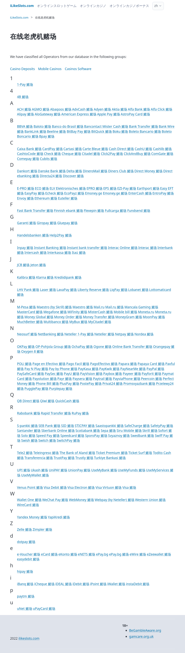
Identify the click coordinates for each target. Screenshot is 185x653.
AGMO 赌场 (40, 109)
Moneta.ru (146, 312)
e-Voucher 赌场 (28, 554)
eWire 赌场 (138, 554)
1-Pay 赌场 (25, 84)
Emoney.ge (93, 193)
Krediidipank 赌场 (67, 277)
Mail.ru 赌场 (114, 307)
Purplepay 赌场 (60, 388)
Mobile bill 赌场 (125, 312)
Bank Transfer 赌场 (143, 126)
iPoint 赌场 (98, 584)
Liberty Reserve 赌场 (93, 289)
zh (156, 5)
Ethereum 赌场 (46, 198)
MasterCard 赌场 (30, 312)
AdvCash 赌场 (82, 109)
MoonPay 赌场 (154, 317)
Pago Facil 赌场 (77, 364)
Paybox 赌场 (112, 373)
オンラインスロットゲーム (57, 5)
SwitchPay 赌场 (68, 440)
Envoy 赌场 (25, 198)
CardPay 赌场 (52, 149)
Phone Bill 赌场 (47, 383)
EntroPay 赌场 (163, 193)
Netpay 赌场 (124, 334)
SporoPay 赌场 (96, 435)
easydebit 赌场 (28, 559)
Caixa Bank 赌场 (29, 149)
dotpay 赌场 (26, 542)
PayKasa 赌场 (88, 369)
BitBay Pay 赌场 (78, 131)
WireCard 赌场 (28, 505)
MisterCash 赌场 (100, 312)
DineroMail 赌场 (95, 171)
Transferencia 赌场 (38, 458)
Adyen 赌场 (102, 109)
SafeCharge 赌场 (137, 425)
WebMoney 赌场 (81, 500)
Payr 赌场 (64, 378)
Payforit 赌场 (151, 373)
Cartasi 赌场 (73, 149)
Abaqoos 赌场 (60, 109)
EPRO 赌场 (95, 188)
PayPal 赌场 (155, 369)
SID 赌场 (67, 425)
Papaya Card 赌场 (151, 364)
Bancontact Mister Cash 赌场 (106, 126)
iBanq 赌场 (25, 584)
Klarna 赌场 (45, 277)
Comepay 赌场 (28, 158)
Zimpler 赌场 (42, 529)
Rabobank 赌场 (28, 413)
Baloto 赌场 (42, 126)
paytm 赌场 (25, 596)
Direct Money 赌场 (148, 171)
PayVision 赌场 (91, 373)
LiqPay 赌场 (118, 289)
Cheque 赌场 (71, 153)
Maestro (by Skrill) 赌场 (54, 307)
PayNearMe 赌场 (133, 369)
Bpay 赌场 (46, 136)
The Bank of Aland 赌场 (77, 453)
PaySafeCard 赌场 (30, 373)
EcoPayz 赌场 (74, 193)
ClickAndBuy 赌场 (137, 153)
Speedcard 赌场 (72, 435)
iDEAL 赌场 (63, 584)
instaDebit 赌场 (137, 584)
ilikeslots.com (28, 638)
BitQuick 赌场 (101, 131)
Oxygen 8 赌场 (32, 351)
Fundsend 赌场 (138, 210)
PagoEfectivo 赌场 (103, 364)
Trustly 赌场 (84, 458)
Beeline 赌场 (56, 131)
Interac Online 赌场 (122, 247)
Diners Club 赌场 (120, 171)
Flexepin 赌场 (94, 210)
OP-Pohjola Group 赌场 (53, 346)
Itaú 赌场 (79, 252)
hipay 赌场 (25, 571)
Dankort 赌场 (27, 171)
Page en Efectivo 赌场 (48, 364)
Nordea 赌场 (143, 334)
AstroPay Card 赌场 (135, 114)
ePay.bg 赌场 (119, 554)
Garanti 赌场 (26, 223)
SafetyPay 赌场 (161, 425)
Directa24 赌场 (51, 176)
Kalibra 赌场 (26, 277)
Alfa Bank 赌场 (139, 109)
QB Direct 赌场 (28, 401)
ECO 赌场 (42, 188)
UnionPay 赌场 (79, 470)
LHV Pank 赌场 (28, 289)
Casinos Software (78, 69)
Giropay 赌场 (46, 223)
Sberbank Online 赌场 (58, 430)
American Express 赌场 (78, 114)
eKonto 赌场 (67, 554)
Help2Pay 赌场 (60, 235)
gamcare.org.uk (141, 636)
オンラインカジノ (93, 5)
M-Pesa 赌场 (26, 307)
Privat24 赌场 (112, 383)
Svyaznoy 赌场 (119, 435)
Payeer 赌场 (132, 373)
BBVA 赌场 (25, 126)
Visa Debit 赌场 (55, 487)
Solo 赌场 (28, 435)
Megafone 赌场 (55, 312)
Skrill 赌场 (149, 430)
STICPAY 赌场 (85, 425)
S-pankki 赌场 (27, 425)
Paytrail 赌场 (102, 378)
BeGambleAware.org (145, 630)
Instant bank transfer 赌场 (87, 247)
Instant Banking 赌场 (50, 247)
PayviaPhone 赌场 (126, 378)
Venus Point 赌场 (30, 487)
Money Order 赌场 (68, 317)
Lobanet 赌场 (138, 289)
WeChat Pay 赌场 (55, 500)
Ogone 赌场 (102, 346)
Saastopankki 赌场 (109, 425)
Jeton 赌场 (38, 265)
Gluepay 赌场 (67, 223)
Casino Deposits (22, 69)
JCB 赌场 (23, 265)
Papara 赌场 (127, 364)
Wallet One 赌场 (29, 500)
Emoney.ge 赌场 (115, 193)
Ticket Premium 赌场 (112, 453)
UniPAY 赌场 (58, 470)
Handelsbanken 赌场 (33, 235)
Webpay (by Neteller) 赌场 (114, 500)
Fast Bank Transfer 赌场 (35, 210)
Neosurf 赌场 (27, 334)
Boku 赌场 (120, 131)
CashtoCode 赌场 (30, 153)
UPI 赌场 (23, 470)
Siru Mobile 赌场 (129, 430)
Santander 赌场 (28, 430)
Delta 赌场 (74, 171)
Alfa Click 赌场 (161, 109)
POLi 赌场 (24, 364)
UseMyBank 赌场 (104, 470)
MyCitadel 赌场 (99, 322)
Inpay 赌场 (25, 247)
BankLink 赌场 (35, 131)
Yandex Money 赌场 (32, 517)
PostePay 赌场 (90, 383)
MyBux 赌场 (78, 322)
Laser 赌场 (48, 289)
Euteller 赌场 (67, 198)
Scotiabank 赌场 (87, 430)
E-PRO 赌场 (25, 188)
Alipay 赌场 (25, 114)
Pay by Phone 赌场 (63, 369)
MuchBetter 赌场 (30, 322)
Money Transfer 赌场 (99, 317)
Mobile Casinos (50, 69)
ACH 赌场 (24, 109)
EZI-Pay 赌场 (126, 188)
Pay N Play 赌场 (36, 369)
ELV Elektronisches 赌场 (68, 188)
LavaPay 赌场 (67, 289)
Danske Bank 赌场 (52, 171)
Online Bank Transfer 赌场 (132, 346)
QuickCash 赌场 (67, 401)
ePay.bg (102, 554)
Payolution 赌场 (45, 378)
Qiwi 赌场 (47, 401)
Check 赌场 (52, 153)
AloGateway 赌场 (47, 114)
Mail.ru (99, 307)
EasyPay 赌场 (34, 193)
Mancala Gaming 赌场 (141, 307)
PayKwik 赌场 (109, 369)
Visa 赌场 (129, 487)
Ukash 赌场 (39, 470)
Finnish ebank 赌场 (68, 210)
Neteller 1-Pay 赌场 (79, 334)
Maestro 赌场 (83, 307)
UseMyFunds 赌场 (131, 470)
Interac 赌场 (147, 247)
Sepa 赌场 (108, 430)
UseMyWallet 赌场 (35, 475)
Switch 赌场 (47, 440)
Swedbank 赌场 (142, 435)
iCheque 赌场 (44, 584)
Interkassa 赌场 (59, 252)
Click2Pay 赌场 (112, 153)
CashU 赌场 (143, 149)
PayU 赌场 (71, 373)
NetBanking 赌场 (51, 334)
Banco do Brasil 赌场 (67, 126)
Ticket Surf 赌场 (140, 453)
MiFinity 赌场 (77, 312)
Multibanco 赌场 (56, 322)
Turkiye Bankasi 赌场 (110, 458)
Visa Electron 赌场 (81, 487)
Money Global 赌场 (38, 317)
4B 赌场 (22, 97)
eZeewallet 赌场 (159, 554)
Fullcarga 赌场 (115, 210)
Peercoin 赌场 (151, 378)
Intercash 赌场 (35, 252)
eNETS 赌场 (86, 554)
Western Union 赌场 (150, 500)
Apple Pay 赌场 (108, 114)
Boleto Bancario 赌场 (145, 131)
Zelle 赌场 (24, 529)
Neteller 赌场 (104, 334)
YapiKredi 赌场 (59, 517)
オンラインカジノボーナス (129, 5)
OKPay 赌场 (26, 346)
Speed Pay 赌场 (48, 435)
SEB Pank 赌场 (49, 425)
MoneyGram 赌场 (128, 317)
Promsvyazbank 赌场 (139, 383)
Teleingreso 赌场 (46, 453)
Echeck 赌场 (54, 193)
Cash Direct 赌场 (121, 149)
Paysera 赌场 (82, 378)
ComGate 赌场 (162, 153)
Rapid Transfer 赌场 (56, 413)
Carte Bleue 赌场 (95, 149)
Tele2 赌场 (24, 453)
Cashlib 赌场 (162, 149)
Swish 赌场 (29, 440)
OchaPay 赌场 (82, 346)
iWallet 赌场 (116, 584)
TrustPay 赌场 (64, 458)
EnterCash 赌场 (140, 193)
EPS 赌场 (109, 188)
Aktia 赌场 (119, 109)
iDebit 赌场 (81, 584)
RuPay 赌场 (80, 413)
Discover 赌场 (73, 176)
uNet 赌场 (24, 608)
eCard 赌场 (49, 554)
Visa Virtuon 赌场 (108, 487)
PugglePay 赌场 (36, 388)
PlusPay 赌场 (69, 383)
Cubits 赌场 (48, 158)
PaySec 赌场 (54, 373)
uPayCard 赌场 (44, 608)
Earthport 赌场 (148, 188)
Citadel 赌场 (91, 153)
